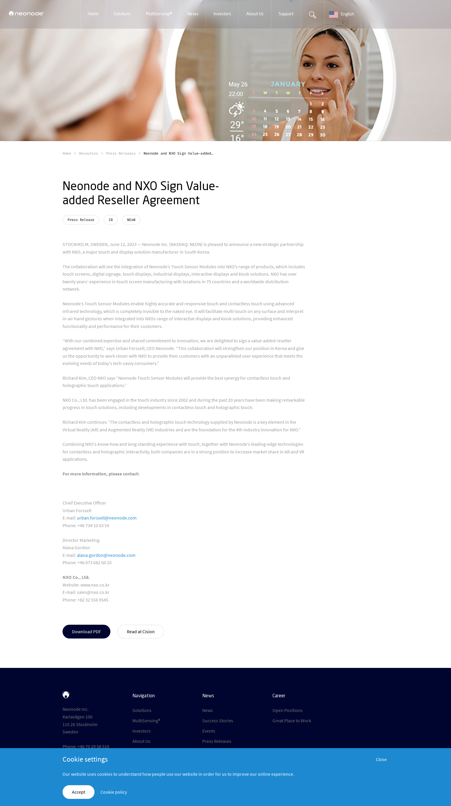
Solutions (142, 710)
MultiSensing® (146, 720)
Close (381, 759)
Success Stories (217, 720)
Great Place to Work (291, 720)
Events (208, 731)
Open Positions (287, 710)
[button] (93, 14)
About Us (141, 741)
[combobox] (347, 14)
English (341, 14)
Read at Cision (141, 631)
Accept (78, 792)
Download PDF (86, 631)
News (207, 710)
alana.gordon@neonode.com (106, 555)
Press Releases (216, 741)
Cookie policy (113, 792)
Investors (141, 731)
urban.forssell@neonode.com (107, 518)
